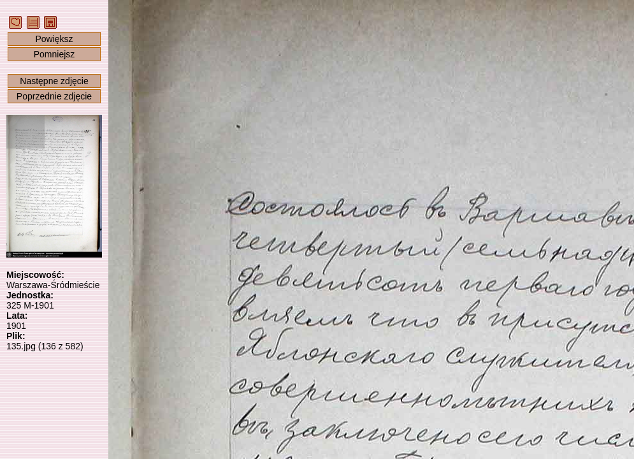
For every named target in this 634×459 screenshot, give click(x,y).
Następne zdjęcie (54, 81)
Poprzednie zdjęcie (54, 96)
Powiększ (54, 39)
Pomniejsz (54, 54)
